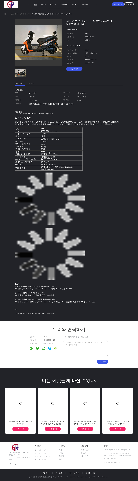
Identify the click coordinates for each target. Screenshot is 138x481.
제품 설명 (30, 83)
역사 (60, 450)
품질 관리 (75, 4)
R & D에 (84, 453)
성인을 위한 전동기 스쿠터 (23, 313)
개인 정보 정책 (74, 473)
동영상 (43, 4)
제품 (35, 4)
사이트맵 (59, 473)
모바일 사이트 (90, 473)
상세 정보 (18, 83)
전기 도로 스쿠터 (40, 459)
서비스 (61, 453)
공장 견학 (64, 4)
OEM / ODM (85, 450)
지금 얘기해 (118, 4)
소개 (60, 459)
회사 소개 (53, 4)
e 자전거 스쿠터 (50, 313)
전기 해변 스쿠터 (40, 453)
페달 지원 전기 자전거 (42, 456)
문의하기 (85, 4)
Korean (129, 4)
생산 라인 (84, 456)
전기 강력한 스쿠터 (41, 450)
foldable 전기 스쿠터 (38, 313)
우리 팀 (61, 456)
